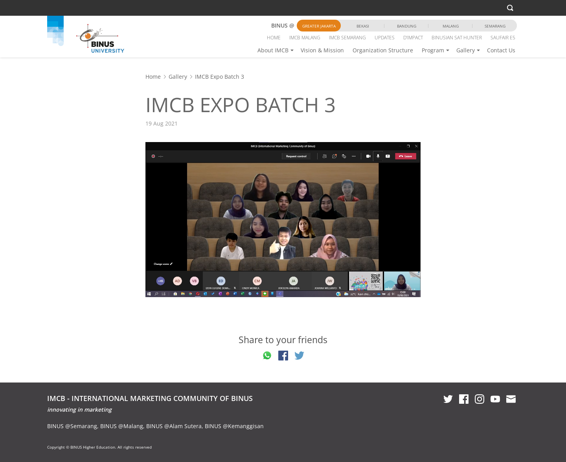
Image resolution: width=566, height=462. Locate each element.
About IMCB (273, 50)
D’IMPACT (413, 37)
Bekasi (363, 26)
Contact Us (501, 50)
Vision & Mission (322, 50)
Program (433, 50)
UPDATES (385, 37)
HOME (274, 37)
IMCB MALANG (304, 37)
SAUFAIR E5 (503, 37)
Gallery (465, 50)
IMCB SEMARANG (347, 37)
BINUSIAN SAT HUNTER (457, 37)
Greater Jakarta (319, 26)
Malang (451, 26)
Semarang (495, 26)
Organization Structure (383, 50)
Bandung (406, 26)
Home (153, 76)
